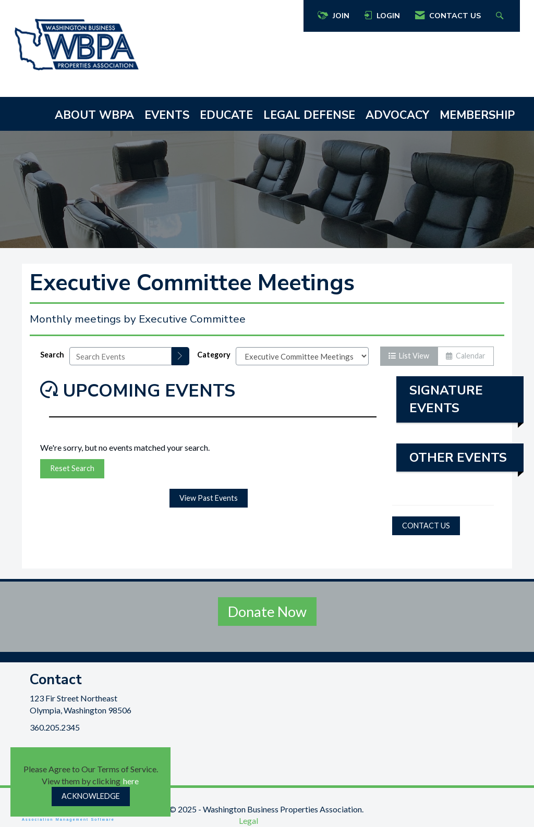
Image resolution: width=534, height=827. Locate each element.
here (131, 781)
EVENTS (166, 115)
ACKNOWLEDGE (91, 796)
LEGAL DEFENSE (309, 115)
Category (213, 354)
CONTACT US (426, 525)
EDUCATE (226, 115)
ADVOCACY (397, 115)
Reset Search (72, 468)
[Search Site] (500, 16)
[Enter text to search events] (120, 356)
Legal (248, 820)
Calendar (466, 355)
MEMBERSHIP (477, 115)
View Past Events (208, 497)
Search (52, 354)
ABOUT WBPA (94, 115)
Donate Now (267, 611)
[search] (180, 356)
